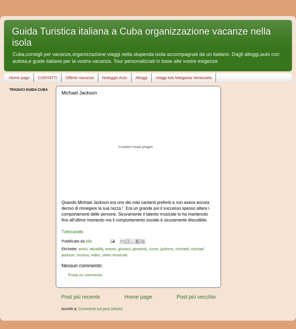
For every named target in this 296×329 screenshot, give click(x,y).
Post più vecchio (196, 297)
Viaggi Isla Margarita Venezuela (184, 77)
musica (83, 255)
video (95, 255)
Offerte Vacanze (79, 77)
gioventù (139, 249)
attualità (96, 249)
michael (182, 249)
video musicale (115, 255)
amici (83, 249)
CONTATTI (47, 77)
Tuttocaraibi (72, 231)
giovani (124, 249)
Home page (19, 77)
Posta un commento (85, 275)
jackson (166, 249)
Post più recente (80, 297)
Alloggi (141, 77)
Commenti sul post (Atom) (100, 309)
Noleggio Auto (114, 77)
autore (110, 249)
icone (153, 249)
